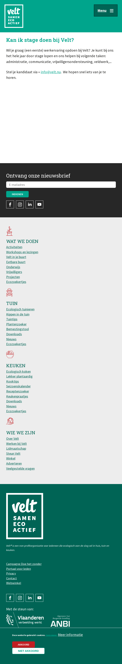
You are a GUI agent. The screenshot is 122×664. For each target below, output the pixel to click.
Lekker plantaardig (19, 376)
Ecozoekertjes (16, 282)
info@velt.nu (51, 72)
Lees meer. (51, 637)
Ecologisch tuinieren (20, 309)
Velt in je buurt (16, 257)
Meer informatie (70, 636)
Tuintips (11, 319)
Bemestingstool (17, 329)
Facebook (10, 204)
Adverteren (14, 463)
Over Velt (12, 438)
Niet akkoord (28, 652)
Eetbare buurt (15, 262)
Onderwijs (13, 267)
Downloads (14, 334)
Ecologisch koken (18, 371)
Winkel (10, 458)
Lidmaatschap (16, 448)
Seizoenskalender (18, 386)
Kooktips (12, 381)
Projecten (13, 277)
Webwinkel (13, 583)
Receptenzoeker (17, 391)
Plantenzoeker (16, 324)
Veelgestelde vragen (20, 468)
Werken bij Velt (16, 443)
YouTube (39, 204)
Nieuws (11, 339)
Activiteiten (14, 247)
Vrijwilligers (14, 272)
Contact (11, 578)
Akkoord (23, 646)
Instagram (20, 204)
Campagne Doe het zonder (24, 564)
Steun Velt (13, 453)
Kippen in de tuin (17, 314)
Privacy (11, 573)
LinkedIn (30, 204)
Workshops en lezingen (22, 252)
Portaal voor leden (18, 569)
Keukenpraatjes (17, 396)
